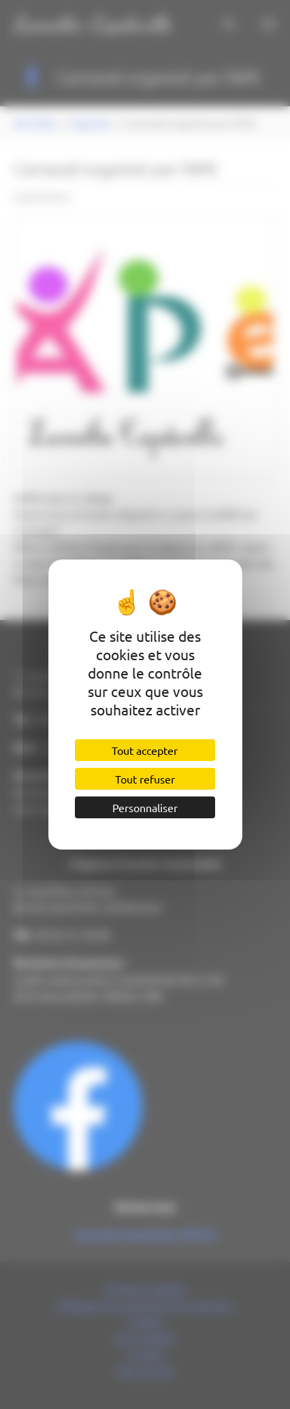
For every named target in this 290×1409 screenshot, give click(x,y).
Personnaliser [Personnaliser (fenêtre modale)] (145, 807)
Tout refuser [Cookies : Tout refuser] (145, 779)
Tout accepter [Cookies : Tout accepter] (145, 750)
